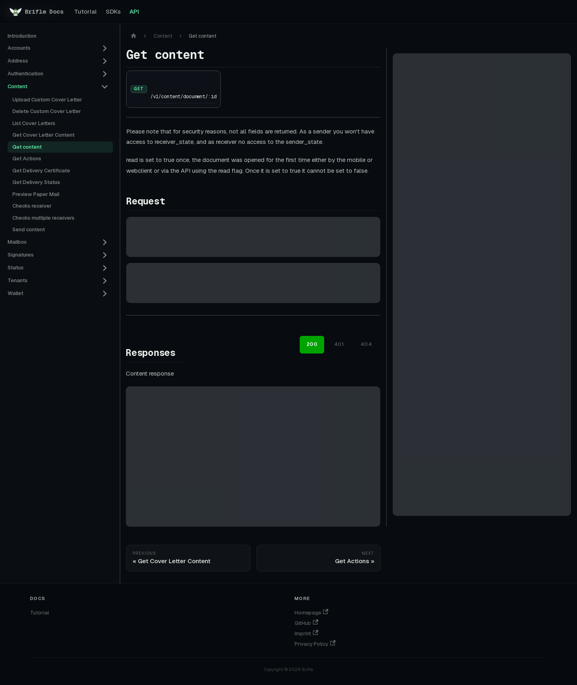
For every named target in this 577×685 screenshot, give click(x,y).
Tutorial (85, 11)
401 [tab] (339, 344)
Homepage (311, 612)
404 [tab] (366, 344)
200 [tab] (312, 344)
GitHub (306, 623)
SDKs (113, 11)
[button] (58, 48)
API (134, 11)
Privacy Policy (315, 644)
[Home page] (133, 36)
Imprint (306, 633)
